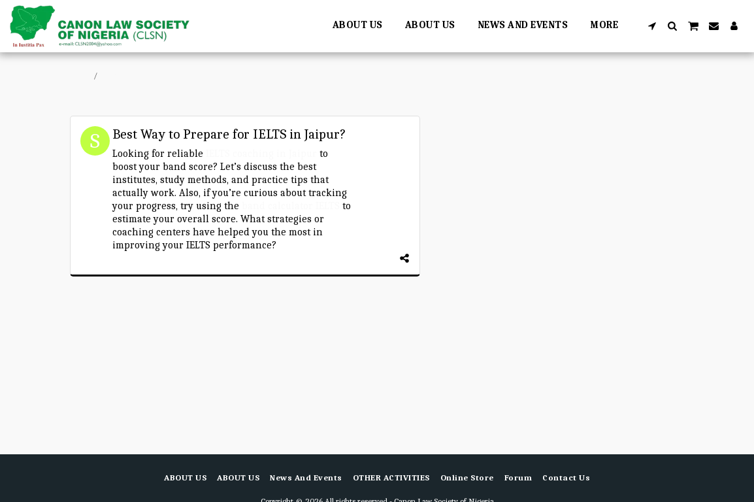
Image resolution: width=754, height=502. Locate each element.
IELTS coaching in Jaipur (261, 153)
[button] (652, 26)
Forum (114, 75)
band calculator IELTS (291, 206)
